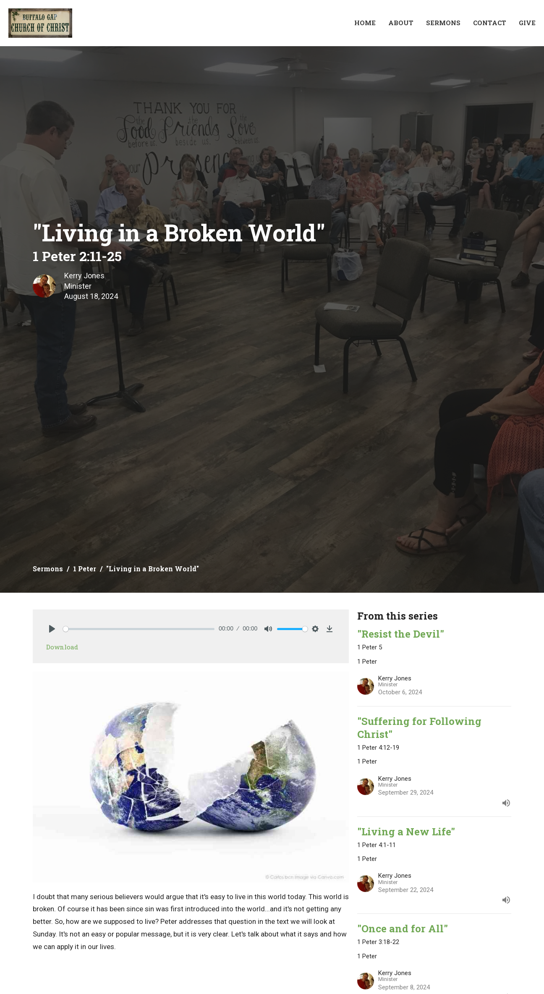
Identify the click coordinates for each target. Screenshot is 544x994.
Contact (489, 22)
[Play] (52, 629)
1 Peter (84, 568)
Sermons (443, 22)
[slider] (138, 629)
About (400, 22)
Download (62, 647)
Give (527, 22)
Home (365, 22)
